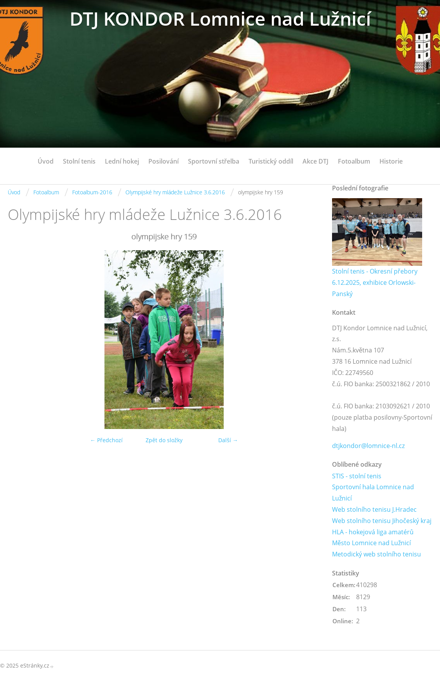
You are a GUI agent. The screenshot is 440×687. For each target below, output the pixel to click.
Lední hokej (122, 161)
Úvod (46, 161)
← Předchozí (106, 440)
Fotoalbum (354, 161)
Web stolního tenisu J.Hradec (374, 509)
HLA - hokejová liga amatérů (373, 532)
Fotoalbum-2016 (92, 192)
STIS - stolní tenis (356, 476)
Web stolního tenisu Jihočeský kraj (381, 520)
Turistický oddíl (271, 161)
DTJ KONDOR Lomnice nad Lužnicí (220, 18)
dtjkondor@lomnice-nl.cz (368, 445)
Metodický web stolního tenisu (376, 554)
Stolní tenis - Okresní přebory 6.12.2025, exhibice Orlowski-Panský (374, 282)
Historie (391, 161)
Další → (228, 440)
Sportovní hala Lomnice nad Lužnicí (373, 492)
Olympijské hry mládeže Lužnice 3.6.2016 (175, 192)
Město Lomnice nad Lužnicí (371, 543)
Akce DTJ (316, 161)
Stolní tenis (79, 161)
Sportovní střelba (213, 161)
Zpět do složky (164, 440)
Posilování (163, 161)
